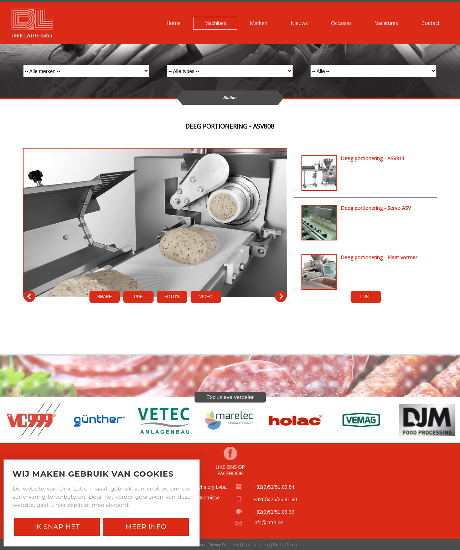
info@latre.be (268, 522)
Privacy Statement (223, 545)
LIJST (365, 296)
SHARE (104, 296)
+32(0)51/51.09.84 (273, 487)
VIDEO (205, 296)
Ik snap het (57, 527)
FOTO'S (172, 296)
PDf (138, 296)
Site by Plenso (285, 545)
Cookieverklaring (256, 545)
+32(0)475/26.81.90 (275, 499)
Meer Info (146, 527)
